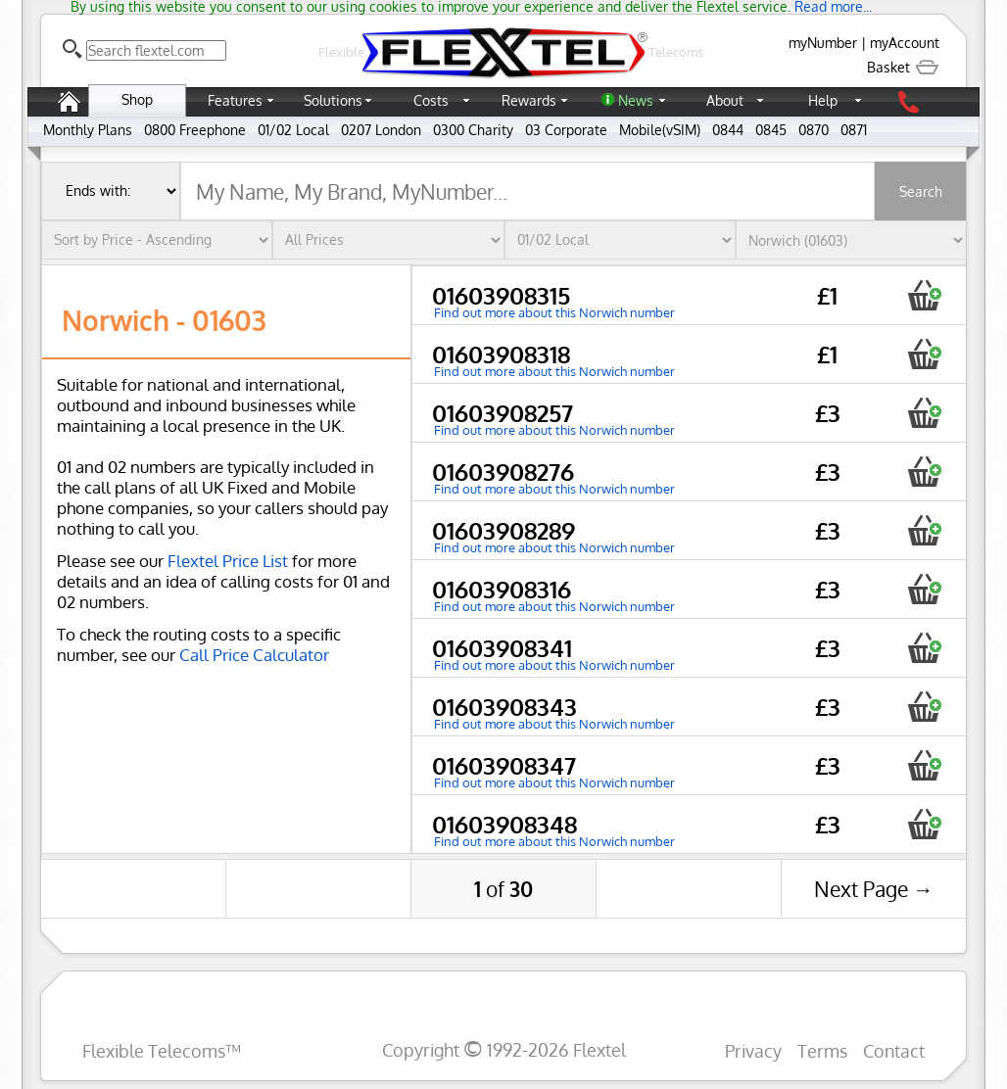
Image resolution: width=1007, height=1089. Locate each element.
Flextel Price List (228, 560)
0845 (771, 129)
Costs (431, 100)
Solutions (333, 100)
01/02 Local (293, 129)
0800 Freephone (195, 129)
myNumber (823, 42)
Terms (822, 1050)
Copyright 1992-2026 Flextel (504, 1049)
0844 (727, 129)
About (724, 100)
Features (235, 100)
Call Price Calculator (254, 654)
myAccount (904, 42)
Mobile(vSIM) (659, 129)
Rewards (529, 100)
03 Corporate (566, 129)
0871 (853, 129)
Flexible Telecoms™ (161, 1050)
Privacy (753, 1050)
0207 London (381, 129)
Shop (137, 99)
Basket (903, 67)
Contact (894, 1050)
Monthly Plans (87, 129)
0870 (813, 129)
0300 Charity (473, 129)
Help (823, 100)
